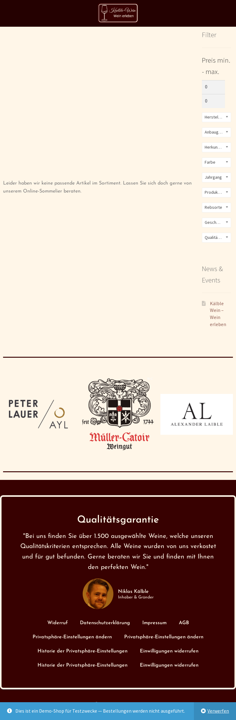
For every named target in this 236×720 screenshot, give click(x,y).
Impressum (154, 623)
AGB (184, 623)
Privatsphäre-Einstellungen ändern (72, 637)
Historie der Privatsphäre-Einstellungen (82, 651)
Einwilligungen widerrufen (169, 651)
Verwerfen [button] (218, 711)
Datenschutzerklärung (105, 623)
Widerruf (57, 623)
